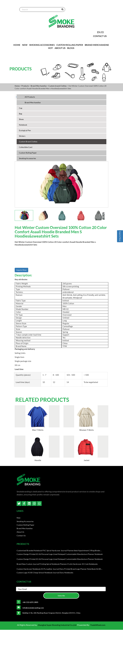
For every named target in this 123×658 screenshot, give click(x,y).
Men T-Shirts (38, 443)
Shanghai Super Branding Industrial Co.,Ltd (57, 653)
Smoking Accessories (42, 44)
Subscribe (61, 624)
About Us (60, 48)
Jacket (86, 487)
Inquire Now (120, 236)
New (18, 545)
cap (20, 108)
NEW (24, 44)
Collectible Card (25, 147)
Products (25, 86)
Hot (50, 48)
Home (17, 86)
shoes (21, 119)
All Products (30, 97)
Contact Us (100, 36)
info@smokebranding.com (33, 636)
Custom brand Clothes (57, 86)
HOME (16, 44)
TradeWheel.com (97, 653)
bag (20, 113)
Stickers (22, 136)
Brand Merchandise (97, 44)
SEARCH (62, 9)
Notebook (23, 125)
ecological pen (25, 130)
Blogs (70, 48)
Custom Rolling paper (69, 44)
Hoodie (37, 487)
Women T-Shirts (86, 443)
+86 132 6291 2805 (30, 630)
